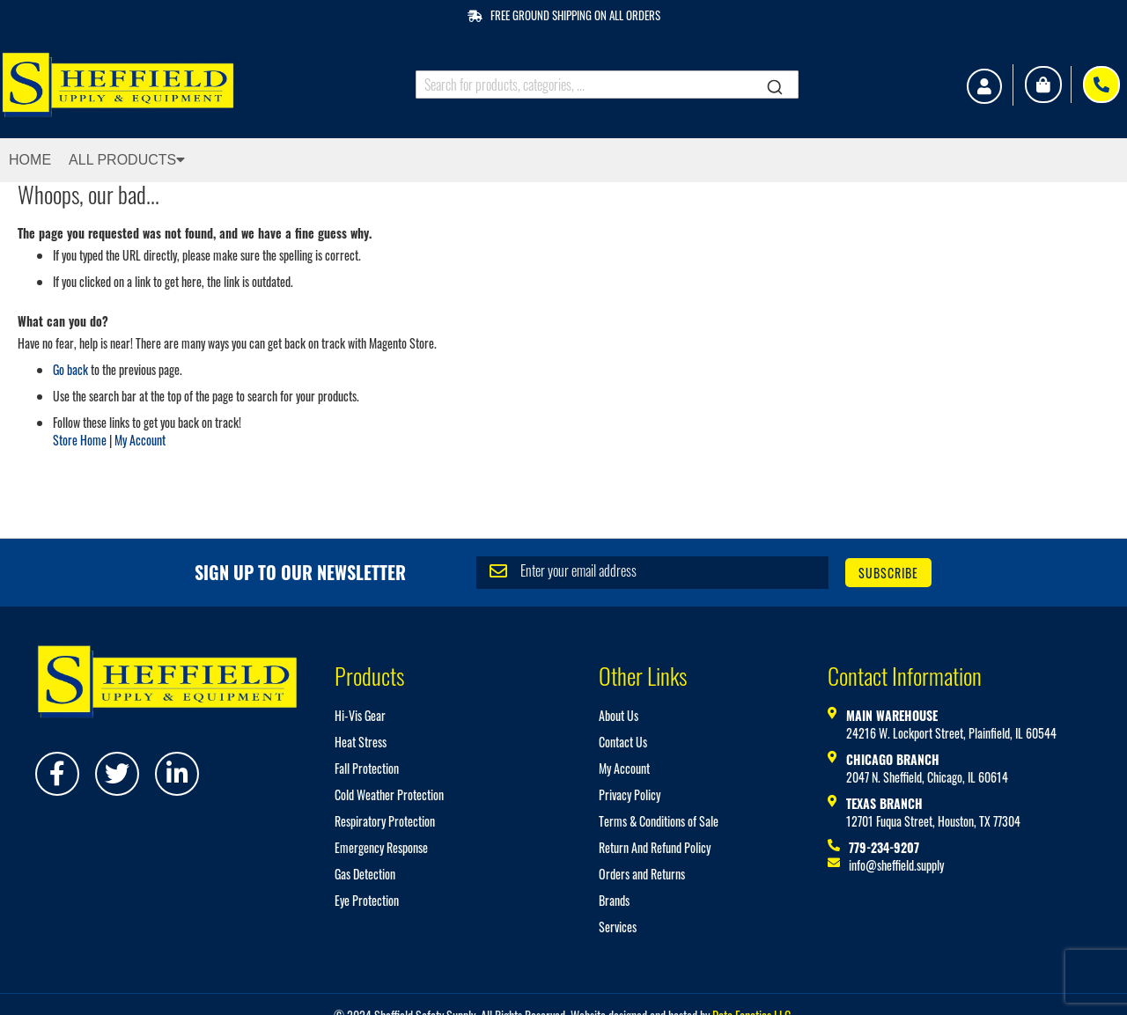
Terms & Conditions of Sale (658, 821)
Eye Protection (367, 900)
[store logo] (124, 85)
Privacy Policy (629, 794)
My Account (140, 439)
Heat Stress (361, 741)
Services (618, 926)
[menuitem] (47, 160)
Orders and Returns (642, 873)
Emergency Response (381, 847)
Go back (70, 369)
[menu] (563, 160)
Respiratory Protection (385, 821)
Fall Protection (367, 768)
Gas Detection (365, 873)
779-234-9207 (884, 847)
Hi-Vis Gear (360, 715)
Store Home (80, 439)
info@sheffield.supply (896, 865)
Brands (614, 900)
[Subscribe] (888, 572)
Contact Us (623, 741)
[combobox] (607, 84)
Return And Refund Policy (655, 847)
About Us (618, 715)
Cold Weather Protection (389, 794)
